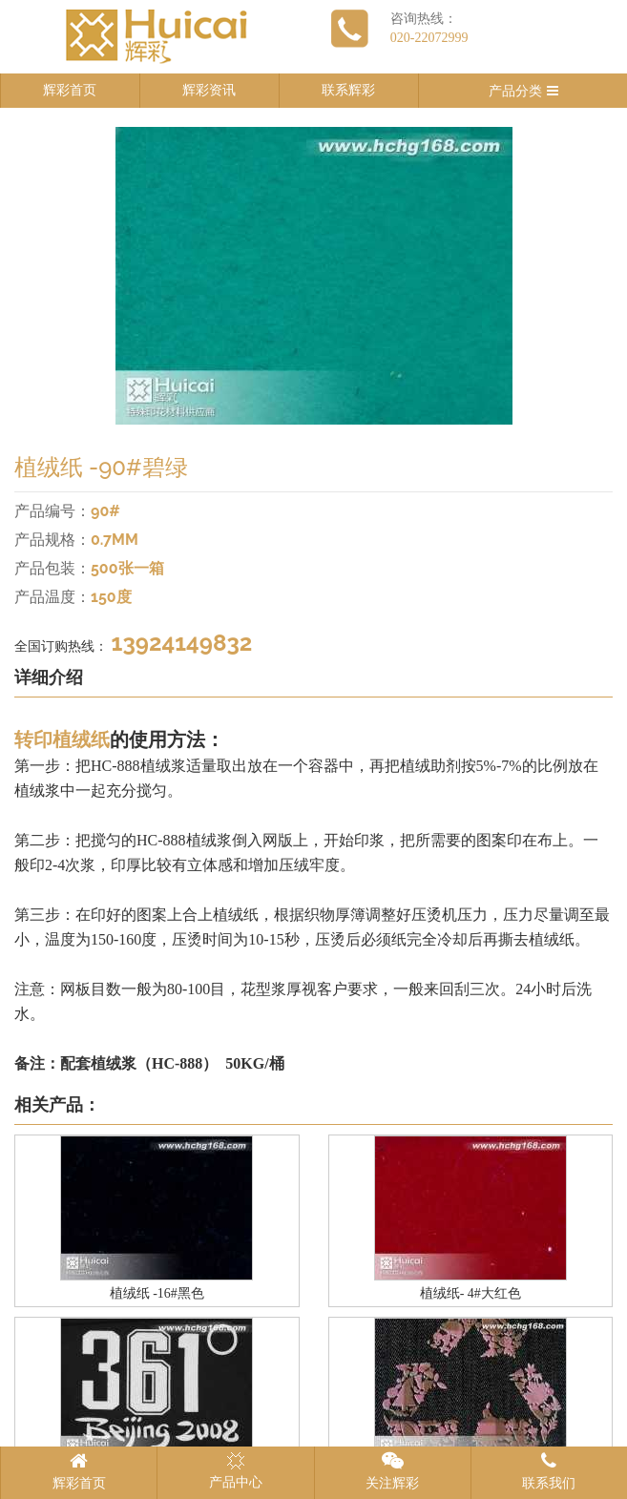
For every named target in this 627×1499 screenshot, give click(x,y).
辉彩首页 (69, 90)
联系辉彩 (348, 90)
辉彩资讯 (209, 90)
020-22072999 (429, 38)
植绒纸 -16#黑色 (157, 1293)
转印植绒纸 (62, 739)
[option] (313, 276)
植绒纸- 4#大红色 (470, 1293)
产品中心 (235, 1470)
